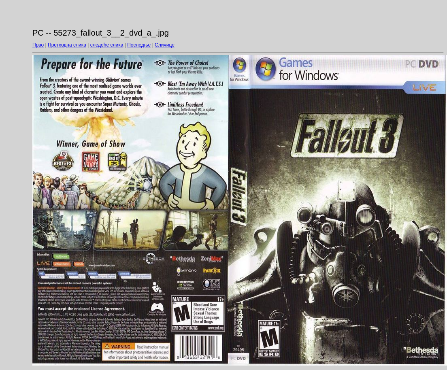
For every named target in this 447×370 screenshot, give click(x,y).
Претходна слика (67, 45)
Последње (139, 45)
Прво (38, 45)
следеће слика (106, 45)
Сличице (165, 45)
